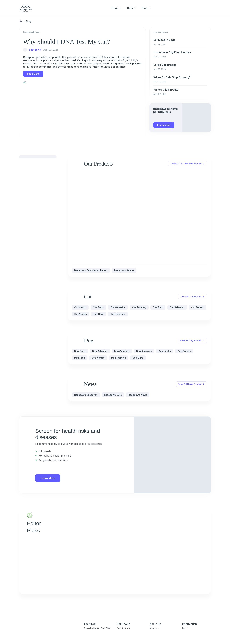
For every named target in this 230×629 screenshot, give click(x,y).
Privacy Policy (17, 620)
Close (38, 620)
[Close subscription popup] (46, 608)
